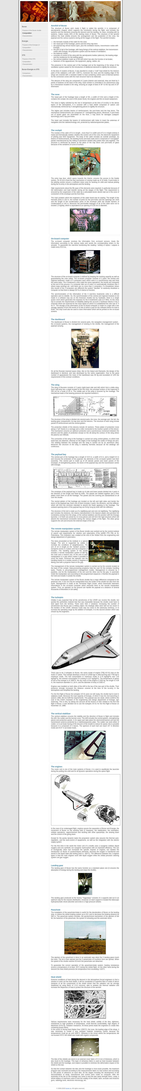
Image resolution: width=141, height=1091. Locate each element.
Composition (26, 47)
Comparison (26, 73)
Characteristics (27, 36)
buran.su (68, 1088)
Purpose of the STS (28, 59)
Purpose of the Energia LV (31, 45)
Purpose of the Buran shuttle (31, 30)
